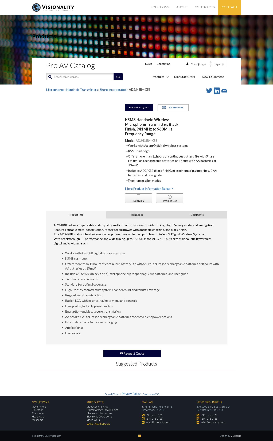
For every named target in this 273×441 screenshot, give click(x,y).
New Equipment (213, 77)
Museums (37, 419)
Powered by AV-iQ (151, 394)
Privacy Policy (131, 394)
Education (37, 410)
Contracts (205, 7)
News (148, 63)
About (182, 7)
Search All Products (98, 423)
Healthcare (38, 416)
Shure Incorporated (113, 89)
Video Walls (93, 419)
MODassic (236, 435)
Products (159, 77)
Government (39, 406)
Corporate (38, 413)
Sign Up (219, 64)
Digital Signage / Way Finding (102, 410)
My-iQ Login (198, 64)
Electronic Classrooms (99, 413)
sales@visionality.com (158, 422)
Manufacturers (184, 77)
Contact (229, 7)
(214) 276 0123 (154, 418)
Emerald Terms (112, 394)
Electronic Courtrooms (99, 416)
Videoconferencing (97, 406)
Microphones (55, 89)
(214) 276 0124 (154, 415)
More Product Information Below (149, 188)
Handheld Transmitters (82, 89)
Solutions (160, 7)
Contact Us (163, 63)
